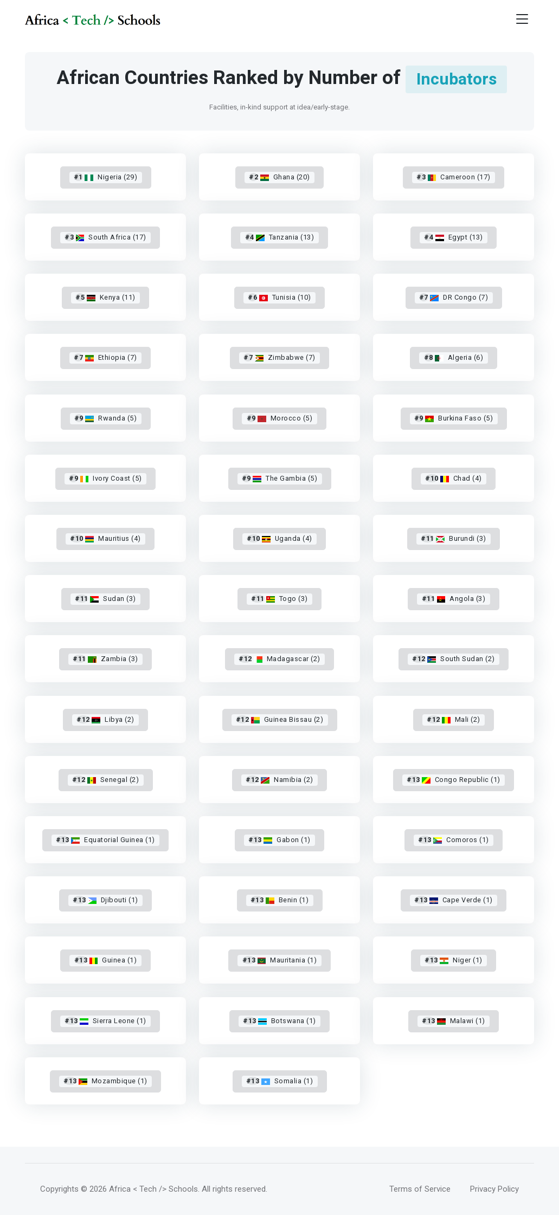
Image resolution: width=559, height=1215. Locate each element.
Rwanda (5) (105, 418)
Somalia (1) (279, 1081)
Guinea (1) (105, 960)
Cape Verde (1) (453, 900)
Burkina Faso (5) (453, 418)
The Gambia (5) (279, 478)
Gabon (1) (279, 840)
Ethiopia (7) (105, 357)
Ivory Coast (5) (105, 478)
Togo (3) (279, 598)
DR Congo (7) (453, 297)
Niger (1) (453, 960)
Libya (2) (105, 719)
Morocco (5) (280, 418)
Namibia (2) (279, 779)
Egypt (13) (453, 237)
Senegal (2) (105, 779)
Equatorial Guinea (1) (105, 840)
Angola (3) (454, 598)
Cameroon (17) (453, 177)
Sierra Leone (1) (105, 1021)
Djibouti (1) (105, 900)
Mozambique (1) (105, 1081)
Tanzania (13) (279, 237)
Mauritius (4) (105, 538)
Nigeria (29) (105, 177)
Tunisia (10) (279, 297)
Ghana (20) (279, 177)
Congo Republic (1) (453, 779)
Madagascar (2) (279, 659)
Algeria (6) (454, 357)
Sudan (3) (105, 598)
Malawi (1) (453, 1021)
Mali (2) (453, 719)
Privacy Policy (494, 1189)
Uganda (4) (279, 538)
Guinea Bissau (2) (279, 719)
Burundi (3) (453, 538)
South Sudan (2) (453, 659)
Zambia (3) (105, 659)
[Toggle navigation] (522, 19)
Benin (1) (279, 900)
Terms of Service (420, 1189)
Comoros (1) (453, 840)
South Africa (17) (105, 237)
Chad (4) (453, 478)
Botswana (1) (279, 1021)
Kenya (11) (105, 297)
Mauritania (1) (279, 960)
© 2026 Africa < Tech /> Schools (139, 1189)
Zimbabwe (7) (279, 357)
